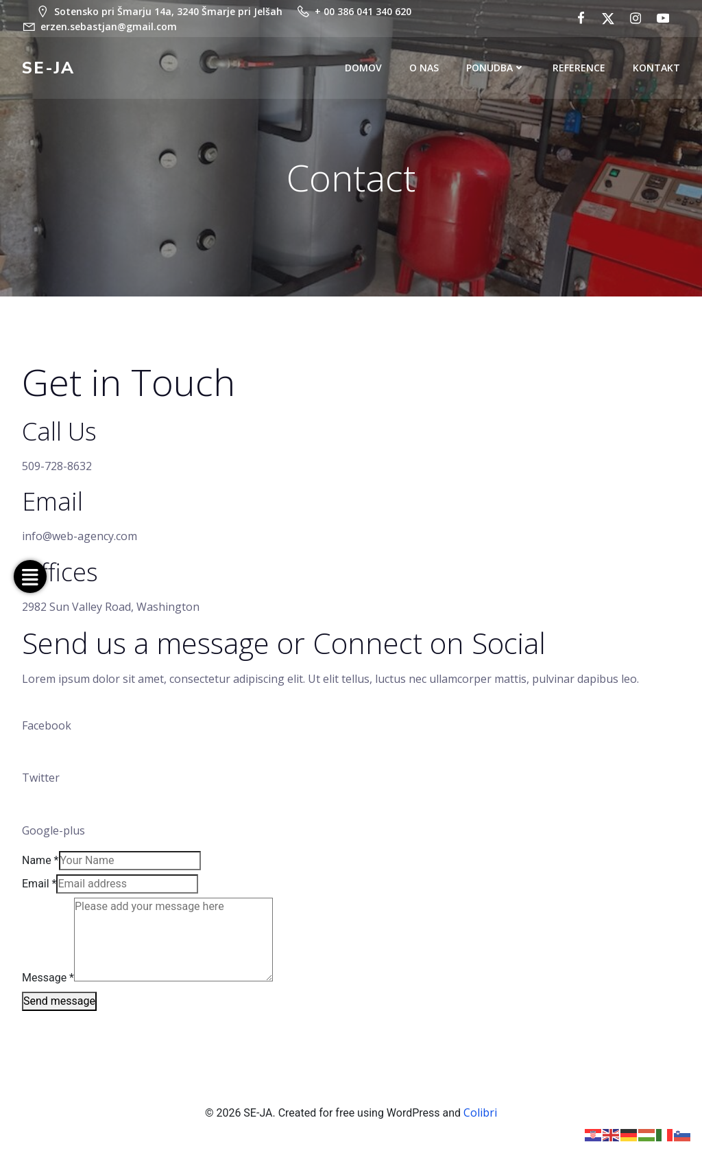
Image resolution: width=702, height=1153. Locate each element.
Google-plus (53, 831)
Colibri (480, 1112)
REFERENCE (579, 68)
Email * (39, 883)
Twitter (41, 778)
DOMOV (363, 68)
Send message (59, 1001)
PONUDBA (495, 68)
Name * (40, 860)
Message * (48, 977)
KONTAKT (656, 68)
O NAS (424, 68)
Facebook (46, 725)
